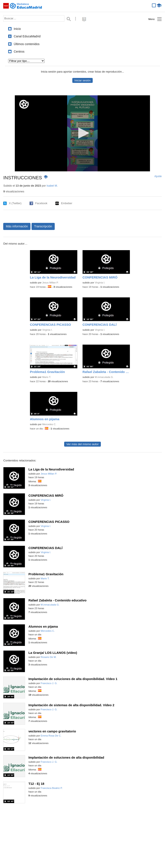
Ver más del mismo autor (82, 444)
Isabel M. (52, 185)
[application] (82, 133)
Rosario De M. (49, 657)
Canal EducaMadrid (27, 36)
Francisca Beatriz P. (52, 788)
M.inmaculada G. (104, 377)
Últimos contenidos (26, 44)
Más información (17, 226)
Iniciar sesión (82, 80)
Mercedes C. (49, 424)
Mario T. (46, 377)
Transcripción (43, 226)
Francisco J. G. (49, 683)
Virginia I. (100, 282)
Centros (19, 51)
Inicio (17, 28)
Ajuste (158, 176)
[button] (82, 133)
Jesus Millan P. (50, 282)
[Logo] (24, 104)
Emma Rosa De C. (51, 735)
